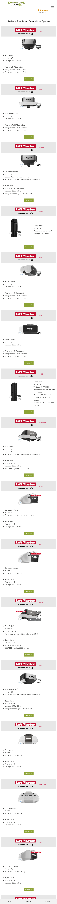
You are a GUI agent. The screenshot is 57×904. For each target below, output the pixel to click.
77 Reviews (42, 13)
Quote (47, 902)
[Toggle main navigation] (52, 6)
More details (28, 79)
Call (9, 902)
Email (28, 902)
